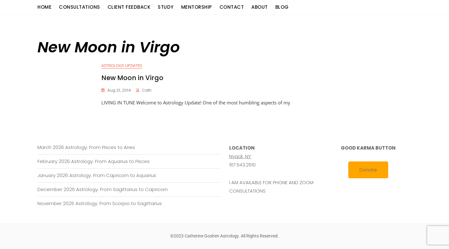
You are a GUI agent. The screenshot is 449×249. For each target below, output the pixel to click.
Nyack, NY (240, 156)
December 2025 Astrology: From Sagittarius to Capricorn (102, 189)
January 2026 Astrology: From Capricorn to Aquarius (96, 175)
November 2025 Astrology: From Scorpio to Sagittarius (99, 203)
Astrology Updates (121, 65)
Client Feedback (129, 7)
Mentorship (196, 7)
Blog (282, 7)
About (259, 7)
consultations (79, 7)
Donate (368, 169)
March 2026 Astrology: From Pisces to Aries (86, 147)
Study (166, 7)
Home (44, 7)
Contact (232, 7)
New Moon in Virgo (132, 77)
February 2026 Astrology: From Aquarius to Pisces (93, 161)
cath (147, 90)
